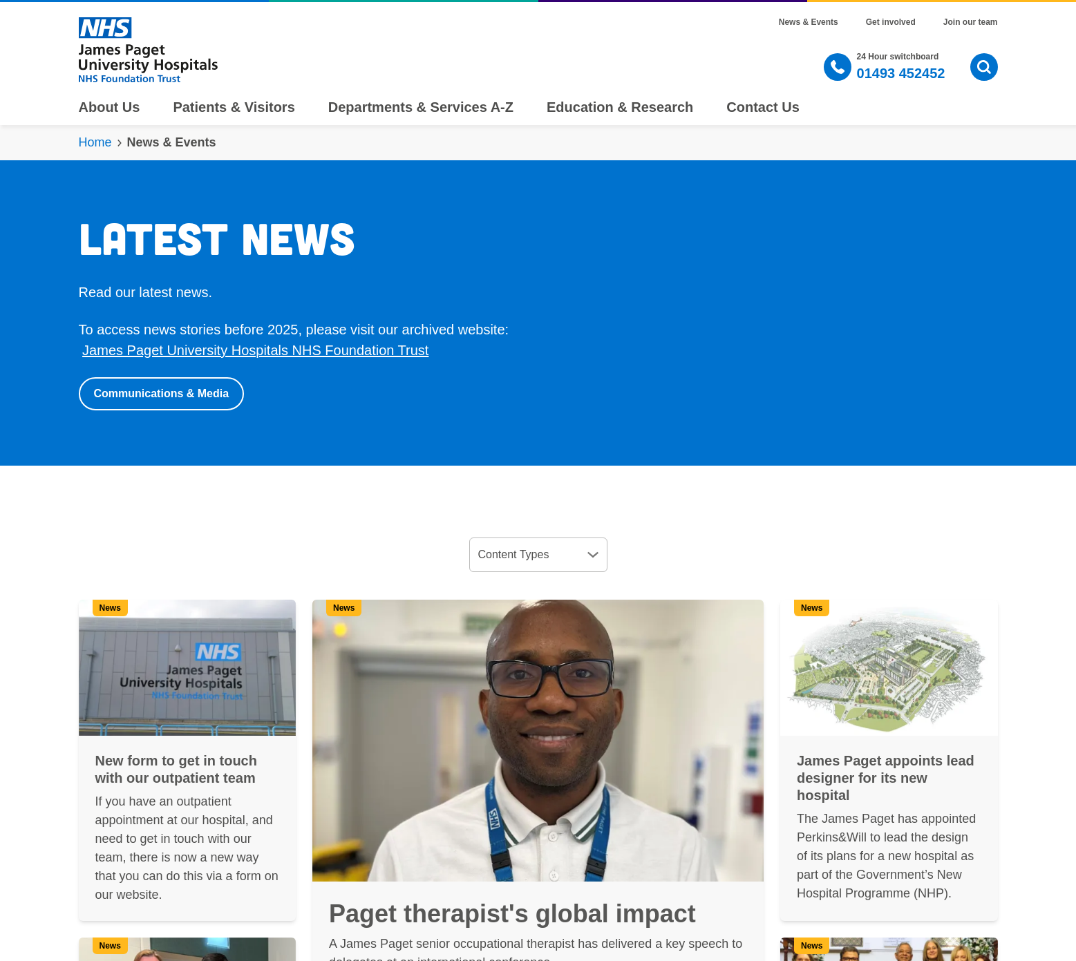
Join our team (970, 22)
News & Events (808, 22)
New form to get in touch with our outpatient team (176, 769)
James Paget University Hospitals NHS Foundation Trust (255, 350)
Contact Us (763, 107)
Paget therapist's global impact (512, 914)
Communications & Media (161, 393)
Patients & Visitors (233, 107)
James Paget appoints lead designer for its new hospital (885, 778)
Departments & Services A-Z (420, 107)
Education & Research (620, 107)
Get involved (891, 22)
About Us (109, 107)
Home (95, 142)
